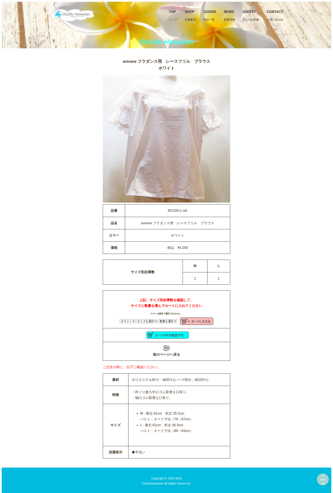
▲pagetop (323, 479)
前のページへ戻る (166, 350)
